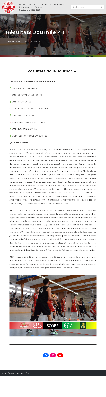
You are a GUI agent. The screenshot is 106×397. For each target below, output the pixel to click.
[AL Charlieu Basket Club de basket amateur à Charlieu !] (8, 7)
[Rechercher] (85, 7)
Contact (38, 7)
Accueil (22, 4)
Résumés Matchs (32, 41)
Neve (4, 394)
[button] (37, 4)
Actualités (59, 4)
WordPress (26, 394)
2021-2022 (20, 41)
